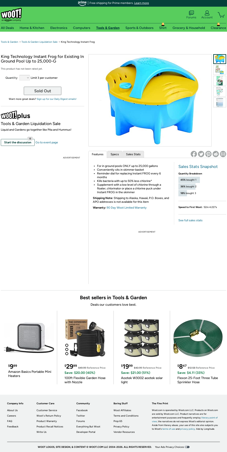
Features (97, 154)
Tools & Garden (9, 41)
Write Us (42, 432)
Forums (191, 14)
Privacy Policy (121, 426)
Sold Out (42, 90)
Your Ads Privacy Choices (169, 447)
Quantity (11, 78)
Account (207, 14)
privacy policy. (187, 429)
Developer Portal (85, 432)
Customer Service (47, 410)
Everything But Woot (88, 426)
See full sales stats (190, 220)
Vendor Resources (124, 432)
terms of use (168, 429)
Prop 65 (118, 421)
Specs (115, 154)
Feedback (12, 426)
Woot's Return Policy (49, 415)
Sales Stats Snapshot (198, 166)
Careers (11, 415)
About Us (12, 410)
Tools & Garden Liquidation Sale (39, 41)
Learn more (141, 3)
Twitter (80, 415)
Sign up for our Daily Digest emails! (57, 99)
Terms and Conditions (126, 415)
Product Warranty (47, 421)
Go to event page (46, 142)
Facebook (82, 410)
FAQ (9, 421)
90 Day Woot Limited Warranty (127, 207)
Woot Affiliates (122, 410)
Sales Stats (133, 154)
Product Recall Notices (50, 426)
